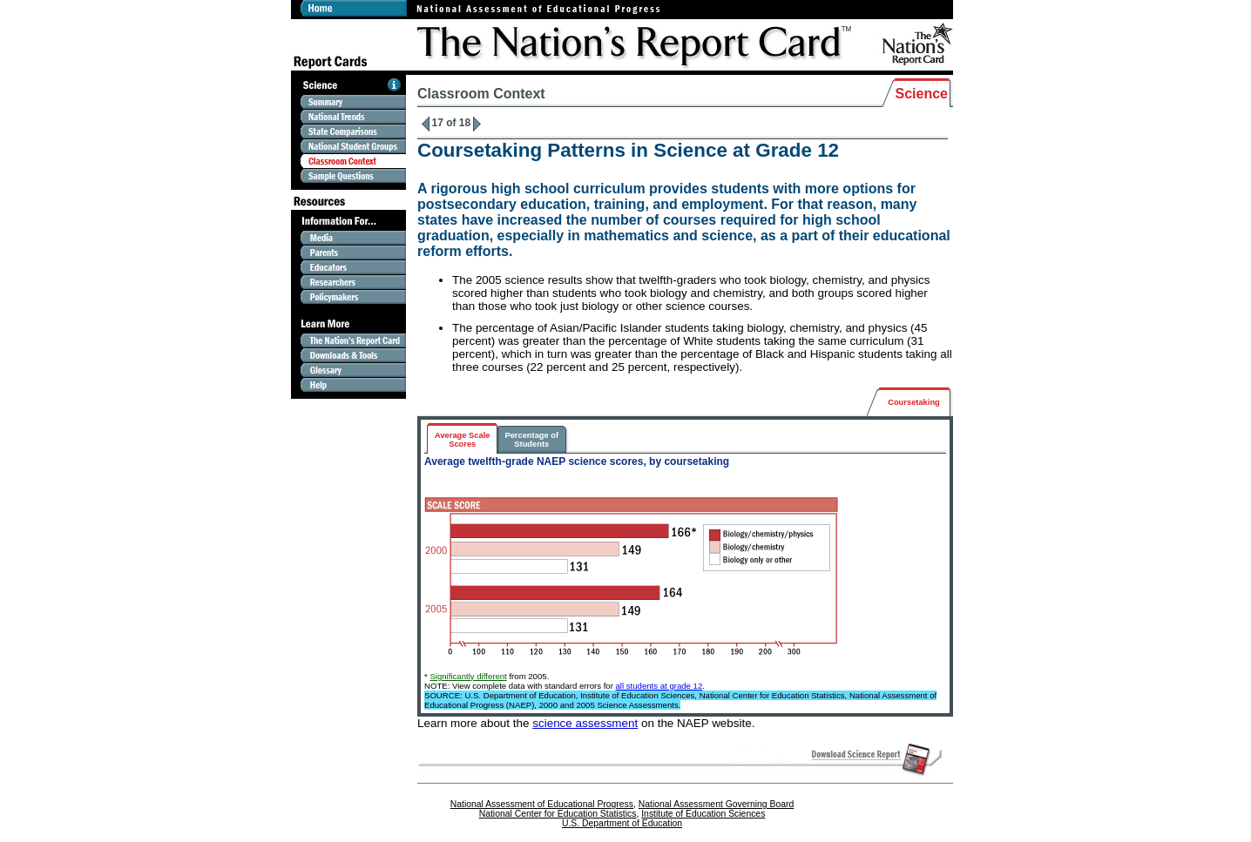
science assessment (585, 723)
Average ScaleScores (462, 439)
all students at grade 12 (659, 685)
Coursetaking (914, 402)
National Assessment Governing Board (716, 804)
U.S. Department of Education (622, 823)
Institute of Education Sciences (703, 813)
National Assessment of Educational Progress (541, 804)
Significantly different (467, 676)
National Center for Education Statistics (558, 813)
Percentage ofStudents (531, 439)
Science (922, 93)
